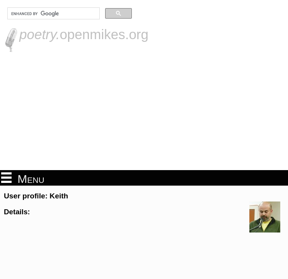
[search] (52, 13)
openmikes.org (83, 34)
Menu (22, 178)
